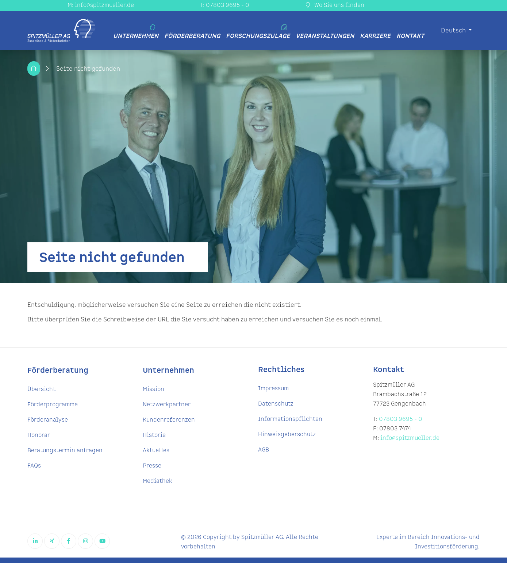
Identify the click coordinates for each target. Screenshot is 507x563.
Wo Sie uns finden (335, 5)
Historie (154, 435)
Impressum (273, 388)
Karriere (375, 36)
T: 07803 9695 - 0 (224, 5)
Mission (153, 389)
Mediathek (157, 481)
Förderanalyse (47, 420)
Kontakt (410, 36)
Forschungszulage (258, 32)
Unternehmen (135, 32)
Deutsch (454, 31)
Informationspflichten (290, 419)
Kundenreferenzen (169, 420)
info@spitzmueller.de (409, 438)
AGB (263, 450)
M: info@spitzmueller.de (101, 5)
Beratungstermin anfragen (65, 450)
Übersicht (41, 389)
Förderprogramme (52, 404)
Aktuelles (156, 450)
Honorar (38, 435)
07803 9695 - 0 (400, 419)
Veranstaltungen (325, 36)
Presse (152, 466)
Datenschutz (275, 404)
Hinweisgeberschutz (287, 434)
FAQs (34, 466)
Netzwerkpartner (167, 404)
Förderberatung (192, 36)
